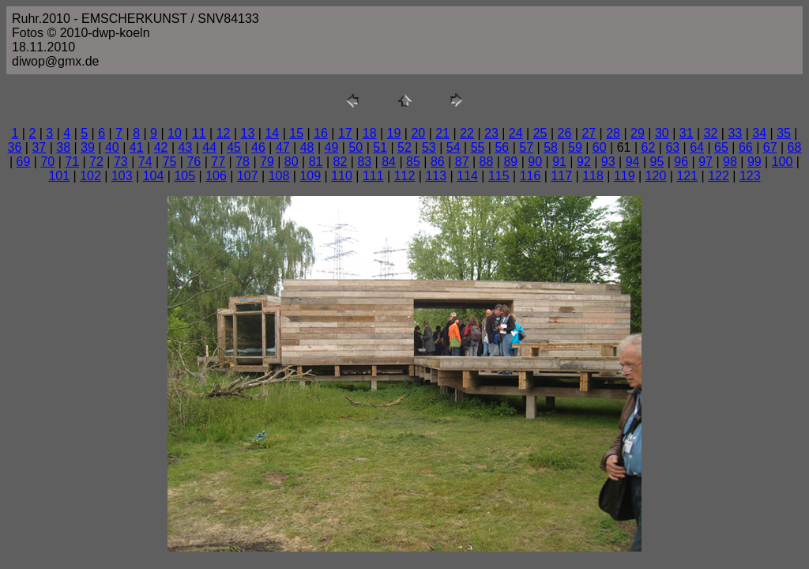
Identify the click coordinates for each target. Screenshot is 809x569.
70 (47, 161)
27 (588, 133)
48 (307, 147)
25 (540, 133)
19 (394, 133)
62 (649, 147)
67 (770, 147)
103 (122, 176)
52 (404, 147)
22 (467, 133)
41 (137, 147)
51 (380, 147)
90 (535, 161)
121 (687, 176)
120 (656, 176)
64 (697, 147)
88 (487, 161)
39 (88, 147)
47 (283, 147)
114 (467, 176)
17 (345, 133)
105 (184, 176)
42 (161, 147)
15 (296, 133)
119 (624, 176)
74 (145, 161)
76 (193, 161)
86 (438, 161)
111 (373, 176)
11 (199, 133)
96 (681, 161)
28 (613, 133)
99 (754, 161)
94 (633, 161)
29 (637, 133)
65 (721, 147)
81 (316, 161)
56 (502, 147)
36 (15, 147)
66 (746, 147)
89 (510, 161)
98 (730, 161)
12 (223, 133)
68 (795, 147)
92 (584, 161)
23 (491, 133)
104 (153, 176)
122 (718, 176)
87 (462, 161)
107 (247, 176)
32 (711, 133)
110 (341, 176)
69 (24, 161)
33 (735, 133)
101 (59, 176)
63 (672, 147)
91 (559, 161)
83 (364, 161)
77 (218, 161)
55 (478, 147)
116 (530, 176)
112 (405, 176)
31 (686, 133)
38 (63, 147)
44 (209, 147)
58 (551, 147)
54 (453, 147)
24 (516, 133)
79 (267, 161)
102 (90, 176)
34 (759, 133)
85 (413, 161)
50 (355, 147)
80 (291, 161)
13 (248, 133)
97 (705, 161)
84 (389, 161)
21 (442, 133)
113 (435, 176)
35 (784, 133)
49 (332, 147)
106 (216, 176)
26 (565, 133)
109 (310, 176)
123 (750, 176)
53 (429, 147)
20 (418, 133)
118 (593, 176)
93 (608, 161)
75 (170, 161)
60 (600, 147)
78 (242, 161)
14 (272, 133)
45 (234, 147)
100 (782, 161)
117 (561, 176)
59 (575, 147)
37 (39, 147)
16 (321, 133)
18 (370, 133)
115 (499, 176)
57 (526, 147)
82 (340, 161)
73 (121, 161)
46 (258, 147)
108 (279, 176)
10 (174, 133)
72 (96, 161)
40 (112, 147)
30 (662, 133)
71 (72, 161)
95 (657, 161)
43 (186, 147)
